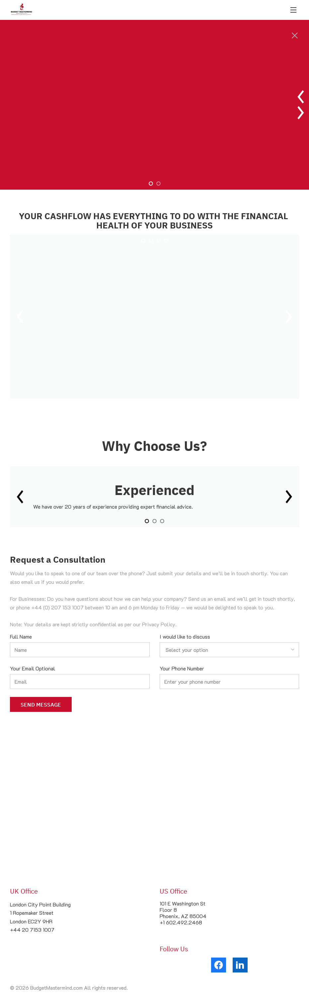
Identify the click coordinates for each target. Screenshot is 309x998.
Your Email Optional (32, 668)
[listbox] (229, 650)
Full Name (21, 637)
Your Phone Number (182, 668)
